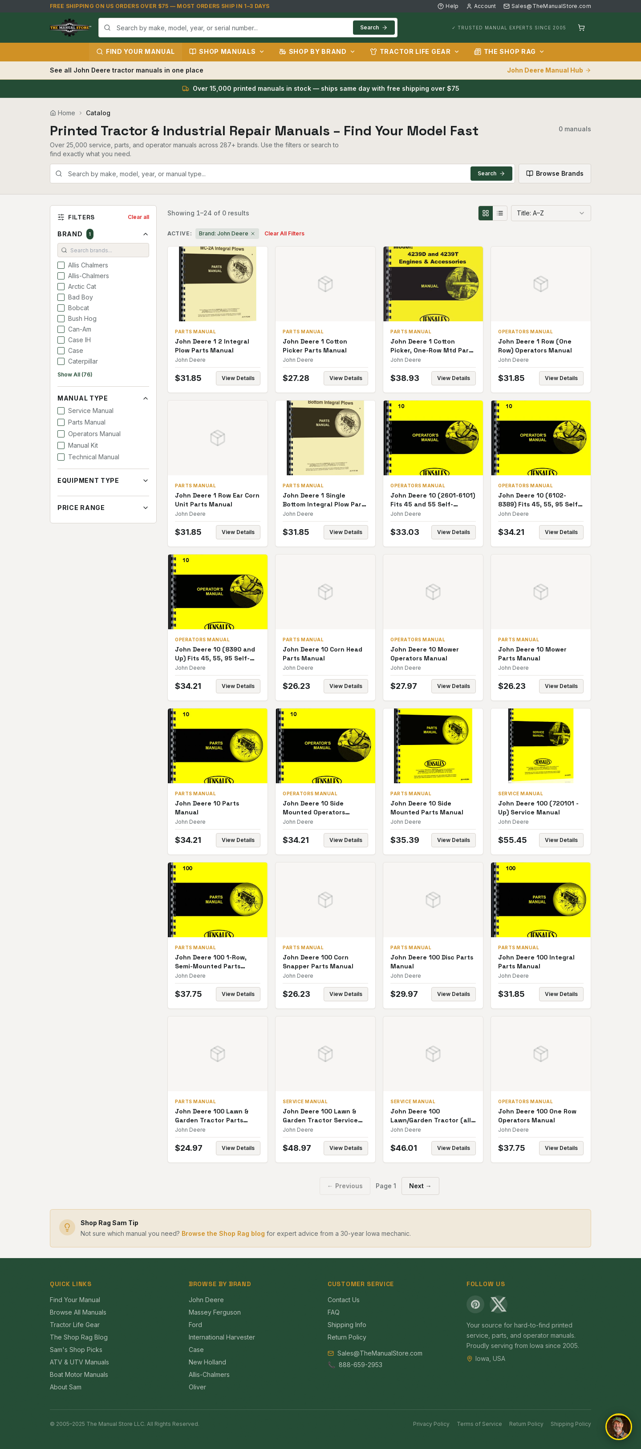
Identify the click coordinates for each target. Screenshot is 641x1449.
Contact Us (344, 1299)
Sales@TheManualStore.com (547, 6)
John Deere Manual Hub (549, 70)
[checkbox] (61, 265)
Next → (420, 1186)
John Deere (206, 1299)
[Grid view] (486, 213)
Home (62, 113)
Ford (195, 1324)
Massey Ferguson (215, 1312)
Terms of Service (479, 1424)
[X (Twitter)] (498, 1304)
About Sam (65, 1387)
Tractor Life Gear (415, 51)
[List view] (500, 213)
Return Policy (347, 1337)
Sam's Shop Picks (76, 1349)
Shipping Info (347, 1324)
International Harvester (222, 1337)
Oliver (197, 1387)
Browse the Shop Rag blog (223, 1233)
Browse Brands (555, 173)
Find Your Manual (135, 51)
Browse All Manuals (78, 1312)
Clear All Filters (284, 233)
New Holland (207, 1362)
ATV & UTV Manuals (79, 1362)
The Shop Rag (509, 51)
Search (374, 27)
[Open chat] (618, 1426)
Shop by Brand (317, 51)
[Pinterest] (475, 1304)
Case (196, 1349)
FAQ (334, 1312)
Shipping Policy (571, 1424)
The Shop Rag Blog (79, 1337)
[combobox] (248, 27)
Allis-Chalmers (209, 1374)
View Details (238, 378)
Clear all (138, 217)
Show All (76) (75, 374)
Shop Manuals (226, 51)
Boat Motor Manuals (79, 1374)
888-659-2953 (360, 1364)
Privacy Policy (431, 1424)
